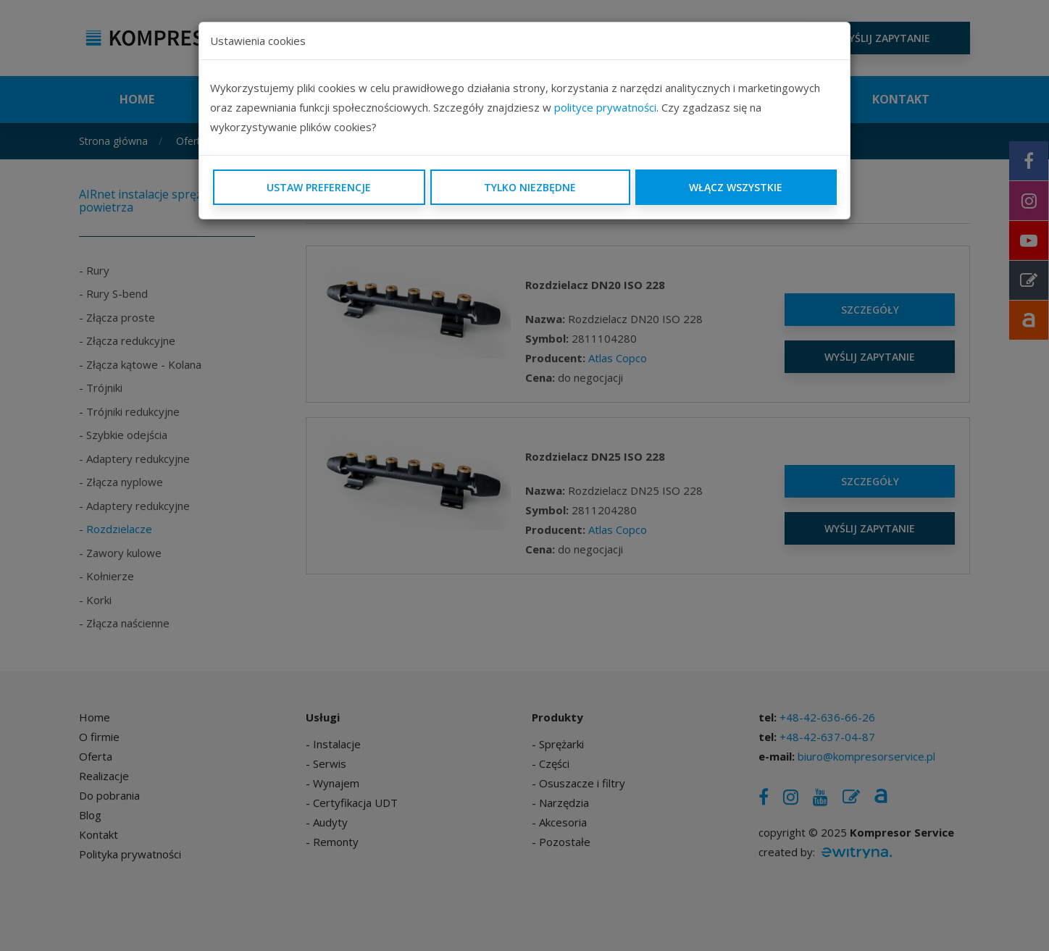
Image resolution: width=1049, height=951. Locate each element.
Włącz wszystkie (735, 187)
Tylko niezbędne (530, 187)
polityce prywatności (605, 107)
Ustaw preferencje (319, 187)
